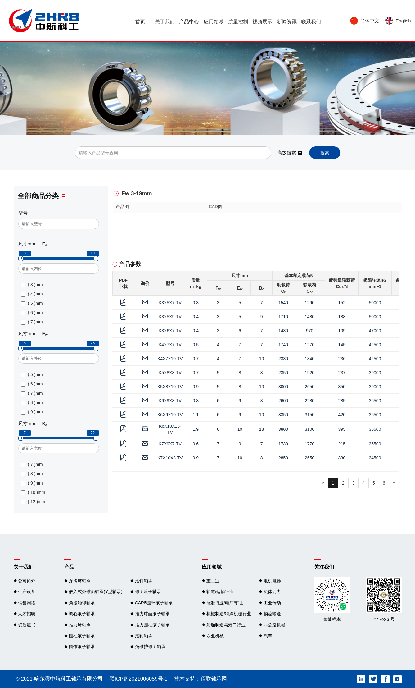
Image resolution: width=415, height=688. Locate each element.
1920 (309, 372)
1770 (309, 443)
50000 (375, 302)
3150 (309, 414)
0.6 (196, 443)
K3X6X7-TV (170, 330)
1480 (309, 316)
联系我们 (311, 23)
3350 (283, 414)
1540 (283, 302)
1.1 (196, 414)
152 (341, 302)
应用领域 (213, 23)
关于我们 (165, 23)
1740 (283, 344)
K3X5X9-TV (170, 316)
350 (341, 386)
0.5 (196, 344)
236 (341, 358)
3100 (309, 429)
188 (341, 316)
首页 (140, 23)
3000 (283, 386)
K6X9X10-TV (170, 414)
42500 (375, 344)
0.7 (196, 358)
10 (261, 358)
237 (341, 372)
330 (341, 457)
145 (341, 344)
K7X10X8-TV (170, 457)
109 (341, 330)
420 (341, 414)
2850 (283, 457)
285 (341, 400)
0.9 (196, 386)
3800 (283, 429)
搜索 (324, 152)
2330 (283, 358)
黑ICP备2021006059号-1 (138, 679)
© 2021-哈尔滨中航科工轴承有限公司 (59, 679)
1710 (283, 316)
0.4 (196, 316)
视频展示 (262, 23)
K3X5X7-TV (170, 302)
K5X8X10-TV (170, 386)
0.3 (196, 302)
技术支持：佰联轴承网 (200, 679)
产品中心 (189, 23)
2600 (283, 400)
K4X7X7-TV (170, 344)
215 (341, 443)
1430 (283, 330)
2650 (309, 386)
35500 (375, 429)
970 (309, 330)
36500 (375, 400)
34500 (375, 457)
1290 (309, 302)
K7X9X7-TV (170, 443)
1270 (309, 344)
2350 (283, 372)
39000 (375, 372)
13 (261, 429)
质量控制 (238, 23)
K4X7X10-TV (170, 358)
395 (341, 429)
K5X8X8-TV (170, 372)
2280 (309, 400)
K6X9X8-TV (170, 400)
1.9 (196, 429)
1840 (309, 358)
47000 (375, 330)
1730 (283, 443)
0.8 (196, 400)
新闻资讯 (287, 23)
